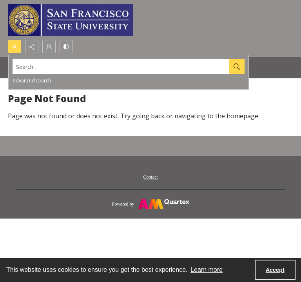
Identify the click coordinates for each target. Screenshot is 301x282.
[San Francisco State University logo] (70, 20)
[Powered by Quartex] (150, 204)
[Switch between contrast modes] (66, 46)
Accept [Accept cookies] (275, 270)
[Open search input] (14, 46)
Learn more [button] (206, 269)
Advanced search (32, 80)
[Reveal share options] (31, 46)
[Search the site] (121, 66)
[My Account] (49, 46)
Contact (150, 177)
